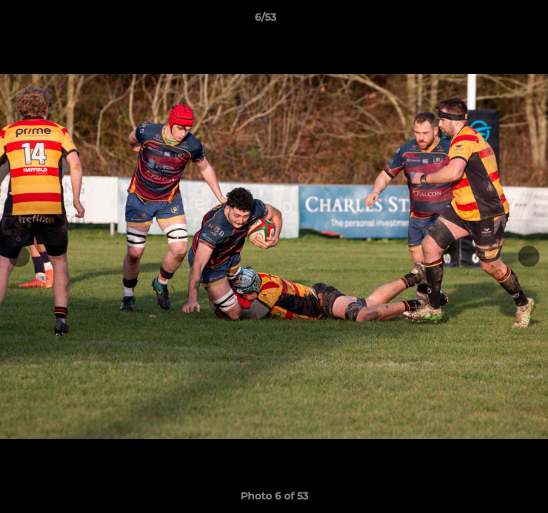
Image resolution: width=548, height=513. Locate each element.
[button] (496, 20)
